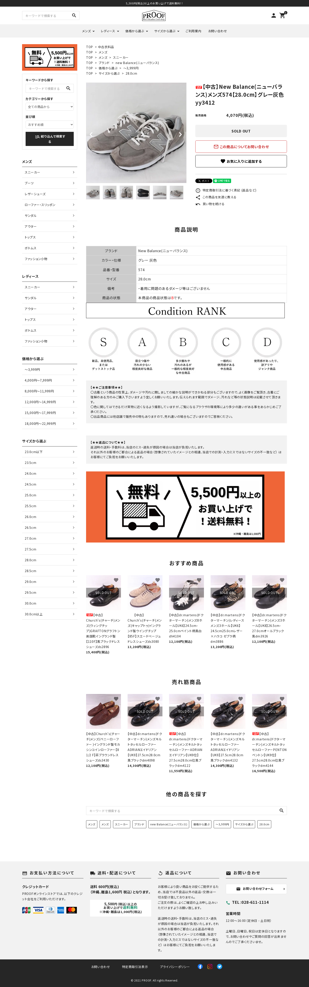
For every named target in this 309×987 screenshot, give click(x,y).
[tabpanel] (136, 133)
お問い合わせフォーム (255, 888)
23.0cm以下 (34, 452)
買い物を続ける (210, 204)
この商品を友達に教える (215, 197)
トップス (30, 237)
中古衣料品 (106, 47)
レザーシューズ (35, 194)
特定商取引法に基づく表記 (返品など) (225, 190)
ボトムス (31, 248)
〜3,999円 (131, 68)
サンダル (31, 215)
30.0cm (30, 603)
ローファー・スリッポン (40, 204)
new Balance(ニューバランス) (137, 63)
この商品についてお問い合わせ (241, 146)
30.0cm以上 (34, 614)
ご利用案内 (194, 31)
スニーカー (121, 57)
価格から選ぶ (134, 31)
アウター (31, 226)
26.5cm (30, 527)
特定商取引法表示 (135, 966)
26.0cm (30, 516)
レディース (108, 31)
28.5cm (30, 571)
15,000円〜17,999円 (40, 412)
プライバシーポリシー (175, 966)
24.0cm (30, 473)
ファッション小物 (36, 259)
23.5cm (30, 462)
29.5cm (30, 592)
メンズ (86, 31)
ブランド (104, 63)
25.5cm (30, 506)
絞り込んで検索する (50, 139)
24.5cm (30, 484)
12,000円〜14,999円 (40, 402)
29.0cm (30, 581)
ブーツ (29, 183)
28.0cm (131, 73)
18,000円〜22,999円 (40, 423)
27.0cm (30, 538)
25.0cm (30, 495)
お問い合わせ (217, 31)
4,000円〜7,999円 (38, 380)
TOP (89, 47)
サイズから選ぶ (164, 31)
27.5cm (30, 549)
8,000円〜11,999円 (39, 391)
